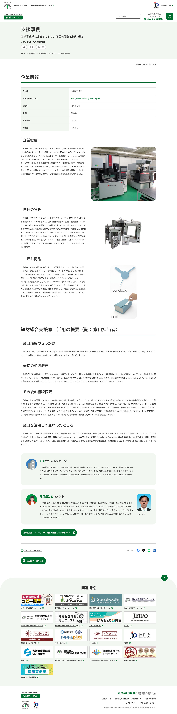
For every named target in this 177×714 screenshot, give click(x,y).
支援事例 (32, 53)
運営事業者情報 (150, 699)
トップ (23, 53)
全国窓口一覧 (106, 699)
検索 (138, 16)
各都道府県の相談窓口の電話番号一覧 (128, 699)
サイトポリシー (131, 703)
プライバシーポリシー (148, 703)
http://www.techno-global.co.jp (86, 98)
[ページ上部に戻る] (164, 577)
